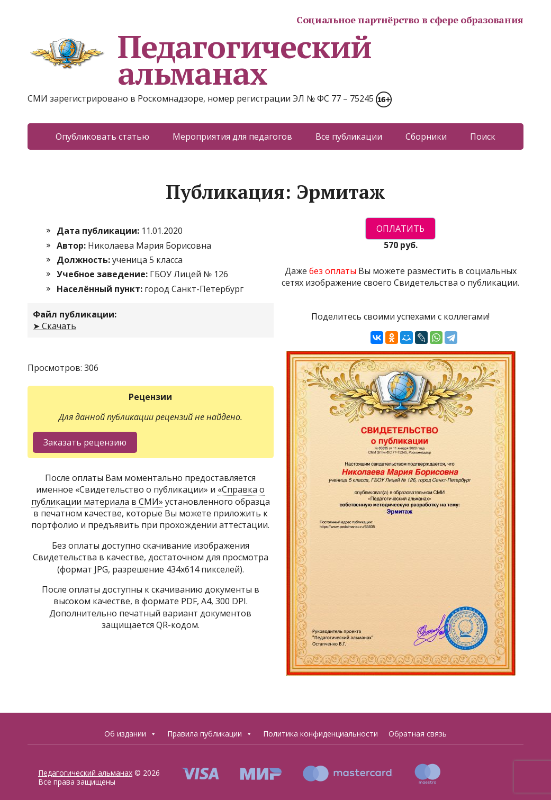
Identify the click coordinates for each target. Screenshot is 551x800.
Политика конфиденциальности (320, 734)
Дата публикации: (99, 231)
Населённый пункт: (100, 289)
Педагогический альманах (200, 59)
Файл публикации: (74, 314)
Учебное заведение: (103, 274)
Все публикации (348, 136)
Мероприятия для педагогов (232, 136)
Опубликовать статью (102, 136)
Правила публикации (209, 733)
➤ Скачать (54, 326)
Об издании (130, 733)
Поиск (482, 136)
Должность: (84, 260)
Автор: (72, 245)
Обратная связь (418, 734)
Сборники (426, 136)
